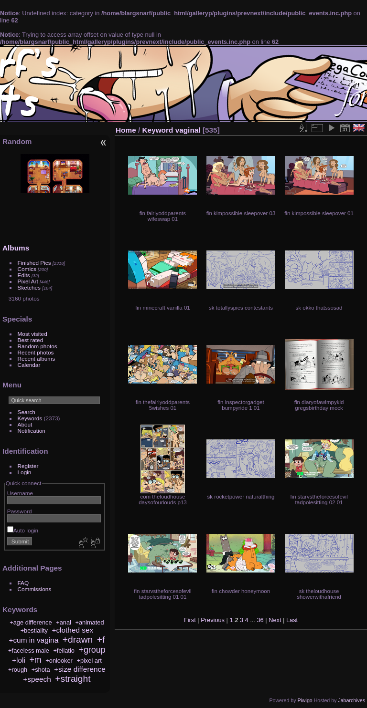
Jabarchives (351, 700)
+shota (41, 669)
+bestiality (34, 630)
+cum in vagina (33, 640)
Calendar (29, 365)
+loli (18, 660)
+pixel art (88, 660)
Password (19, 511)
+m (35, 660)
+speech (37, 679)
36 (260, 620)
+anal (63, 622)
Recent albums (36, 358)
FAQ (23, 583)
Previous (213, 620)
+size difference (80, 669)
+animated (89, 622)
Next (275, 620)
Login (25, 472)
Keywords (30, 418)
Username (20, 493)
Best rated (30, 340)
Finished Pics (34, 263)
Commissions (35, 589)
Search (26, 412)
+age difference (31, 622)
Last (292, 620)
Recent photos (36, 352)
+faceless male (28, 650)
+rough (17, 669)
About (25, 424)
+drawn (78, 640)
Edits (24, 275)
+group (91, 650)
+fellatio (63, 650)
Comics (27, 269)
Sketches (29, 287)
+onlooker (59, 660)
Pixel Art (28, 281)
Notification (31, 430)
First (190, 620)
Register (28, 466)
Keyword (157, 130)
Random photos (37, 346)
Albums (15, 248)
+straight (72, 679)
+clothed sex (72, 630)
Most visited (32, 334)
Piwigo (304, 700)
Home (126, 130)
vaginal (188, 130)
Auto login (22, 530)
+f (101, 640)
